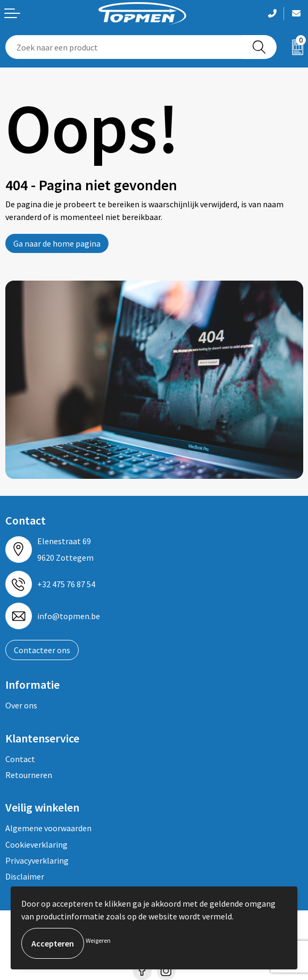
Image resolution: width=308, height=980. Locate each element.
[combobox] (124, 47)
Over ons (21, 705)
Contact (20, 759)
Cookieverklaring (36, 844)
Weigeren (98, 940)
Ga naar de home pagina (57, 243)
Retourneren (28, 775)
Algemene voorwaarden (48, 828)
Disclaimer (24, 876)
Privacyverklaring (37, 860)
